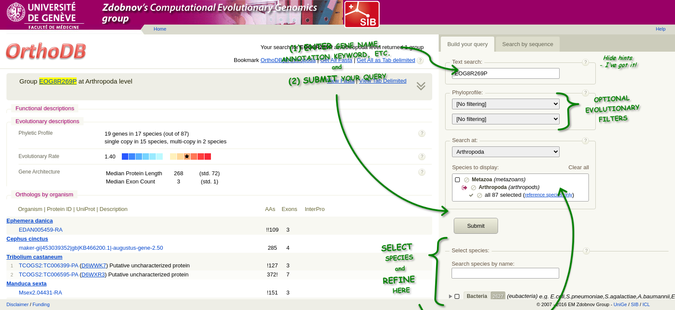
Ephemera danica (29, 220)
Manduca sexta (26, 283)
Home (160, 28)
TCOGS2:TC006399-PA (48, 265)
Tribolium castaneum (34, 257)
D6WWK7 (93, 265)
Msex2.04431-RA (40, 292)
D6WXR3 (93, 274)
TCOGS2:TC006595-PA (48, 274)
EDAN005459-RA (41, 229)
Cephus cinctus (27, 239)
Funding (41, 304)
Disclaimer (17, 304)
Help (661, 28)
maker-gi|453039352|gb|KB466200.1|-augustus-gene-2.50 (91, 248)
